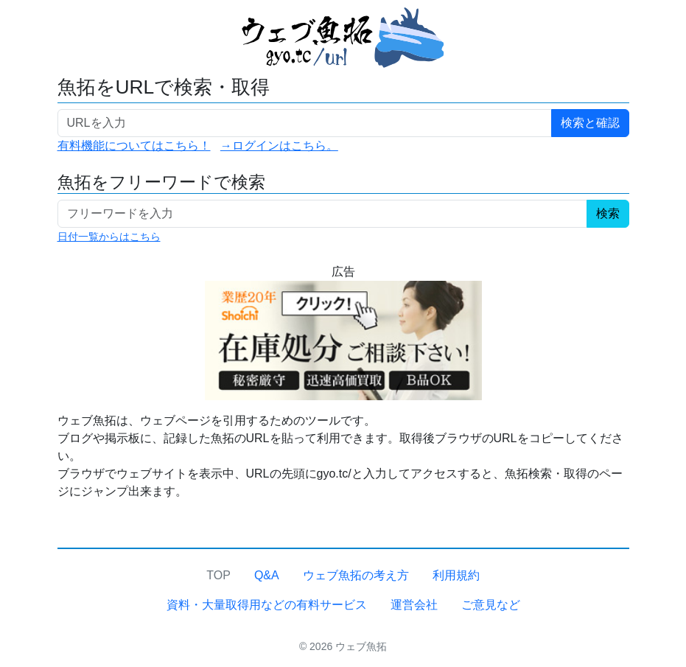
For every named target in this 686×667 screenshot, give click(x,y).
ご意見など (490, 604)
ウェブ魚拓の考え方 (356, 575)
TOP (218, 575)
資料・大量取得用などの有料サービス (267, 604)
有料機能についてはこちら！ (134, 145)
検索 (608, 213)
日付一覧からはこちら (109, 236)
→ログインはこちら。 (279, 145)
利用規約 (456, 575)
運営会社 (414, 604)
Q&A (266, 575)
